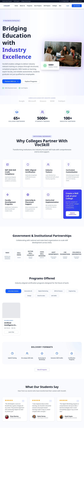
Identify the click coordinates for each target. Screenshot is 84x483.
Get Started (77, 5)
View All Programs (42, 370)
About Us (22, 5)
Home (16, 5)
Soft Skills (54, 296)
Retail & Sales (41, 296)
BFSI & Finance (58, 291)
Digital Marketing (43, 291)
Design (29, 296)
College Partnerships (26, 1)
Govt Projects (38, 5)
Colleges (54, 5)
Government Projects (7, 1)
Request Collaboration (72, 214)
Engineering (72, 291)
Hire (60, 5)
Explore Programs (31, 82)
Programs (29, 5)
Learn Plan (11, 332)
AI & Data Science (13, 291)
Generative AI (28, 291)
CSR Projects (16, 1)
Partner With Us (11, 82)
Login (67, 5)
